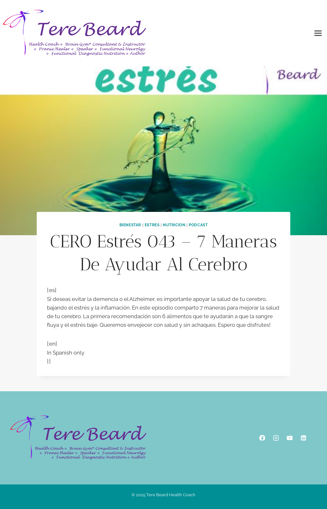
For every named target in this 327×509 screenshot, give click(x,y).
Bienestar (130, 225)
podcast (198, 225)
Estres (152, 225)
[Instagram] (276, 438)
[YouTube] (289, 438)
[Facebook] (262, 438)
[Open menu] (318, 33)
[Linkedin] (303, 438)
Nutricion (174, 225)
